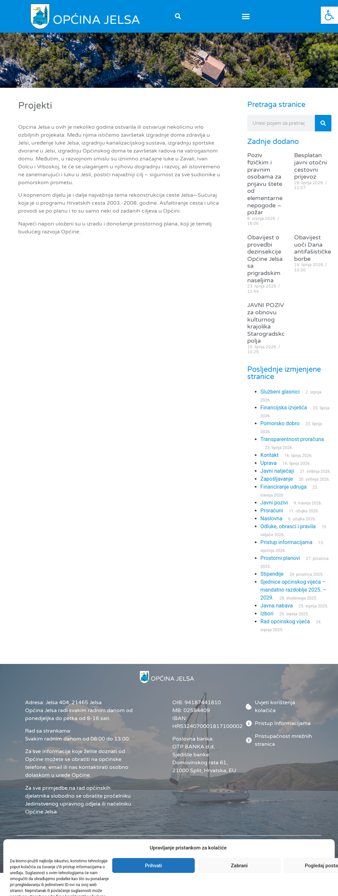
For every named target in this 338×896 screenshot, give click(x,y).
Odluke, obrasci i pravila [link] (288, 533)
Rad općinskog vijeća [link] (285, 628)
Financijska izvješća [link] (283, 414)
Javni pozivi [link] (274, 509)
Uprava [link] (268, 469)
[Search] (323, 129)
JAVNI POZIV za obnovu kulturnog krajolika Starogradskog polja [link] (268, 329)
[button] (177, 16)
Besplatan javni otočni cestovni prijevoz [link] (310, 172)
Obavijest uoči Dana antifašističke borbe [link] (312, 254)
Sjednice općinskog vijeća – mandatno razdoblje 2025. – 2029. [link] (293, 596)
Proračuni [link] (271, 517)
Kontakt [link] (269, 461)
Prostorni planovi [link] (280, 564)
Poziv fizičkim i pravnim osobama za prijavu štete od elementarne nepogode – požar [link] (265, 190)
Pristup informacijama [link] (286, 548)
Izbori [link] (267, 620)
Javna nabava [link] (276, 612)
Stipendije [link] (272, 580)
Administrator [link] (188, 861)
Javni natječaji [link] (277, 477)
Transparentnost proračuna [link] (292, 445)
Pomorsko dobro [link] (280, 430)
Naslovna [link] (271, 525)
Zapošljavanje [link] (276, 485)
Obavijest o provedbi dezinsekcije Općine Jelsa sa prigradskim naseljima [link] (265, 265)
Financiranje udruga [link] (283, 493)
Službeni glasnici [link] (280, 398)
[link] (329, 15)
